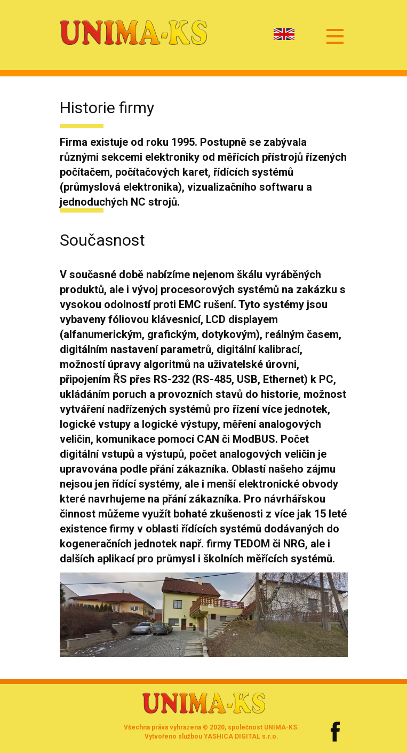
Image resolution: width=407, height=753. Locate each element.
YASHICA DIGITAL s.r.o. (241, 736)
